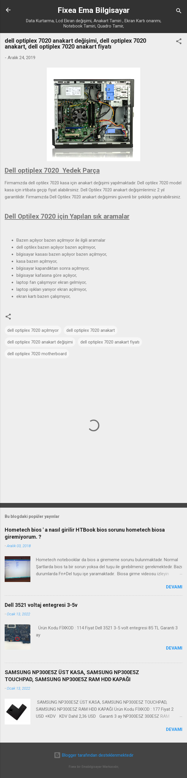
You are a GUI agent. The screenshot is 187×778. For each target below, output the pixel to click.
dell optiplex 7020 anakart (90, 330)
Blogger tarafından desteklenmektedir (94, 755)
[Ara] (178, 12)
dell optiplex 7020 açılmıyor (33, 330)
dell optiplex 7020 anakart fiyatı (109, 342)
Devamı (174, 587)
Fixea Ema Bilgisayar (94, 10)
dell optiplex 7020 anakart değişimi (40, 342)
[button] (178, 42)
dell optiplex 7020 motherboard (37, 353)
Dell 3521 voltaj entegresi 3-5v (41, 605)
